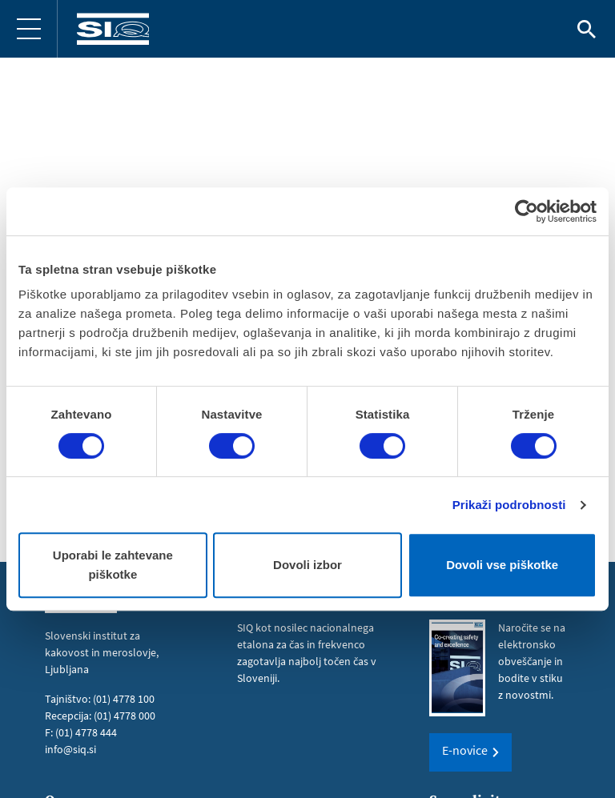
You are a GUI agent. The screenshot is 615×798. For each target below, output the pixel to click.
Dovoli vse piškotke (502, 564)
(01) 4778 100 (124, 699)
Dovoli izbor (307, 564)
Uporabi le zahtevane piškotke (113, 564)
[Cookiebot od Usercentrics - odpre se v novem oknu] (526, 211)
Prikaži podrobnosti (509, 504)
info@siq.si (70, 749)
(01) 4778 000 (124, 715)
